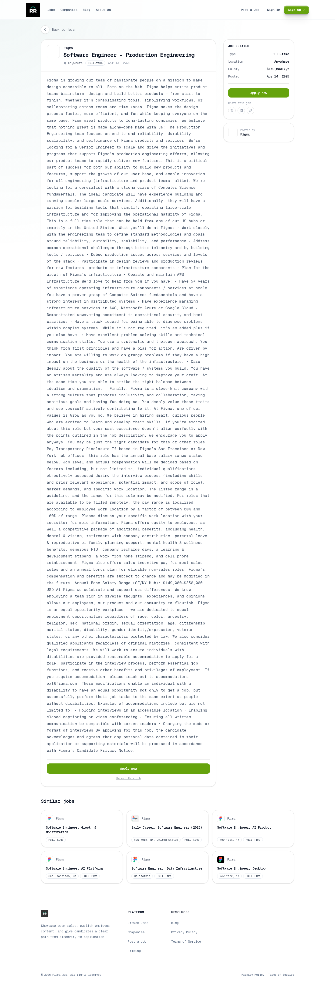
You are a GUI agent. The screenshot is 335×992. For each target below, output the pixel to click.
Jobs (51, 10)
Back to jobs (63, 29)
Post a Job (250, 10)
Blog (86, 10)
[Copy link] (250, 110)
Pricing (134, 951)
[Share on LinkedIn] (241, 110)
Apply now (128, 768)
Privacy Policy (184, 932)
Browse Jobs (138, 923)
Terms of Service (186, 941)
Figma (68, 48)
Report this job (128, 778)
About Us (103, 10)
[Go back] (45, 29)
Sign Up (297, 9)
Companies (68, 10)
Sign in (273, 10)
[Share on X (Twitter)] (232, 110)
